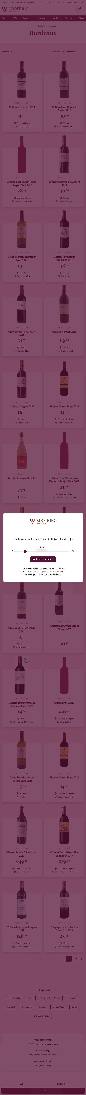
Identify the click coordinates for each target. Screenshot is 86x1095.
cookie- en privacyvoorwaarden (46, 571)
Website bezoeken (42, 559)
